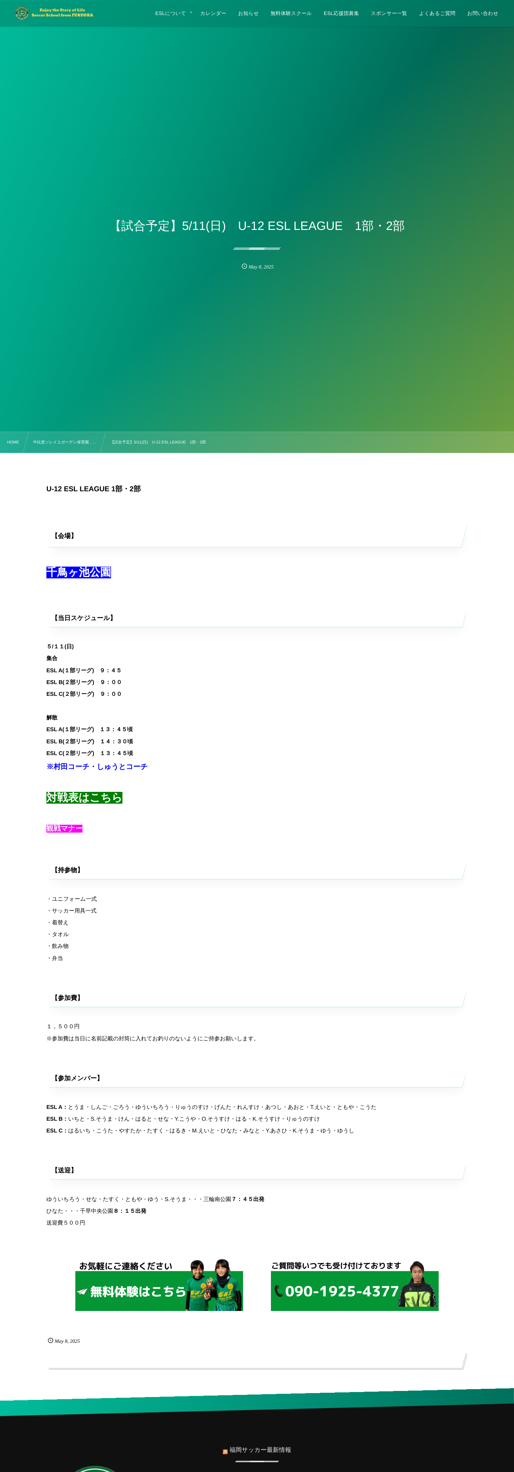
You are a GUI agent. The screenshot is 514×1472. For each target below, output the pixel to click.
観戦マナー (64, 829)
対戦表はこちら (84, 798)
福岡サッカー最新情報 (260, 1444)
